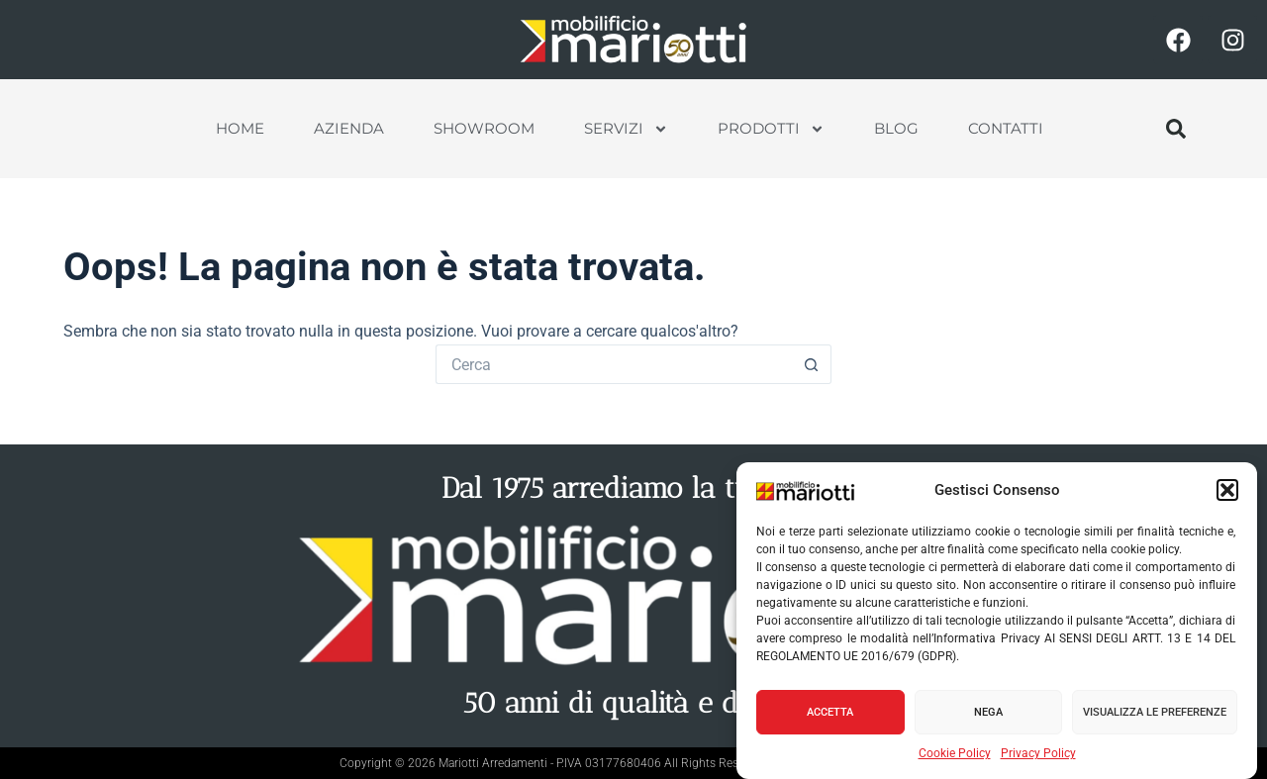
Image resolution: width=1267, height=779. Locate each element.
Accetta (830, 712)
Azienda (349, 128)
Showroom (484, 128)
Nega (988, 712)
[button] (1227, 491)
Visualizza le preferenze (1154, 712)
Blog (896, 128)
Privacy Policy (1038, 754)
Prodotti (771, 129)
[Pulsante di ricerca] (811, 364)
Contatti (1005, 128)
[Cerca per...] (614, 364)
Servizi (626, 129)
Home (240, 128)
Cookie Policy (955, 754)
